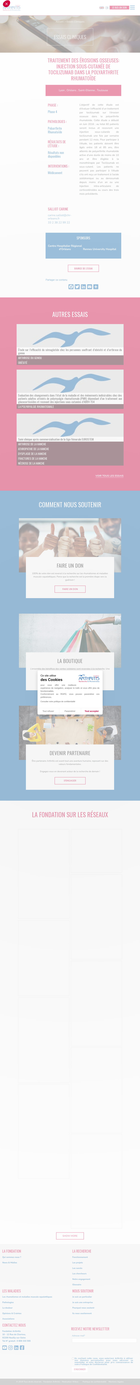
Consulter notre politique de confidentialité (58, 701)
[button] (6, 691)
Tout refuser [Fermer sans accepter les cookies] (48, 711)
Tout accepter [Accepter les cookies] (92, 711)
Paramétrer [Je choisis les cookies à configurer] (69, 711)
